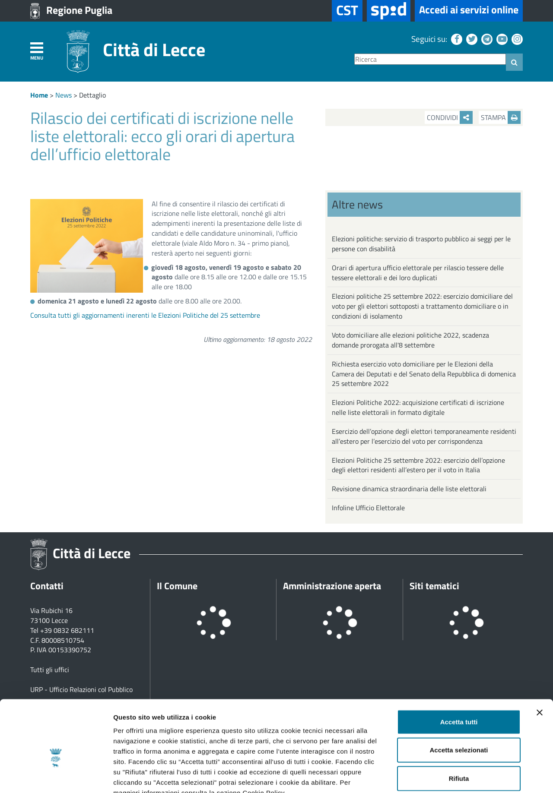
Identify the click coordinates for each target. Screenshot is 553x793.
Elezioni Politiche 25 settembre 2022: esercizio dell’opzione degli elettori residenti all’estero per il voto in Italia (418, 465)
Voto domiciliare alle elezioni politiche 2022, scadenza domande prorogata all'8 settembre (410, 340)
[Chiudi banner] (540, 661)
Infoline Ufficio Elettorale (368, 507)
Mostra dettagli (454, 776)
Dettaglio (92, 95)
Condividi (450, 117)
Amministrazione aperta (332, 585)
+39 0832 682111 (67, 630)
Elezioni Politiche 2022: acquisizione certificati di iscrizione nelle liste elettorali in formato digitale (418, 407)
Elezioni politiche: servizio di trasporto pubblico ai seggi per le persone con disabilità (421, 244)
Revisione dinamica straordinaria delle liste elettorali (409, 488)
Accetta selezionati (458, 698)
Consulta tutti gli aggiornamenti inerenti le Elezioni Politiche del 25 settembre (145, 315)
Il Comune (177, 585)
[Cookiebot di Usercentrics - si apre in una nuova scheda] (56, 776)
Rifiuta (459, 726)
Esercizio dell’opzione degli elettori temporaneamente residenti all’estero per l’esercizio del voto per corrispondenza (424, 436)
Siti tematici (434, 585)
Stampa (501, 117)
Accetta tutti (459, 670)
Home (39, 95)
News (63, 95)
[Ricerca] (430, 59)
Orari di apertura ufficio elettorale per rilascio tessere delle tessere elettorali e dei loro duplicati (418, 272)
